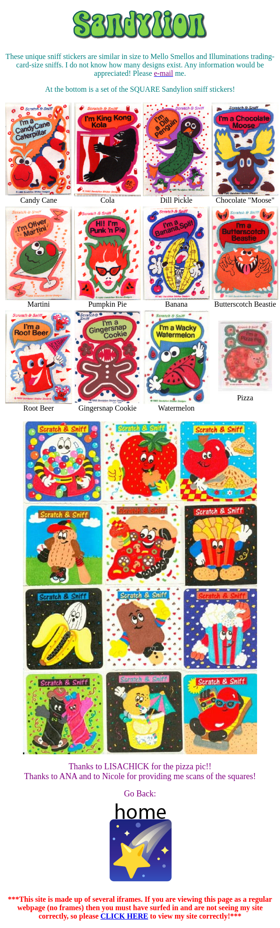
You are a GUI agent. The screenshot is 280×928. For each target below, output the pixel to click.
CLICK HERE (124, 916)
